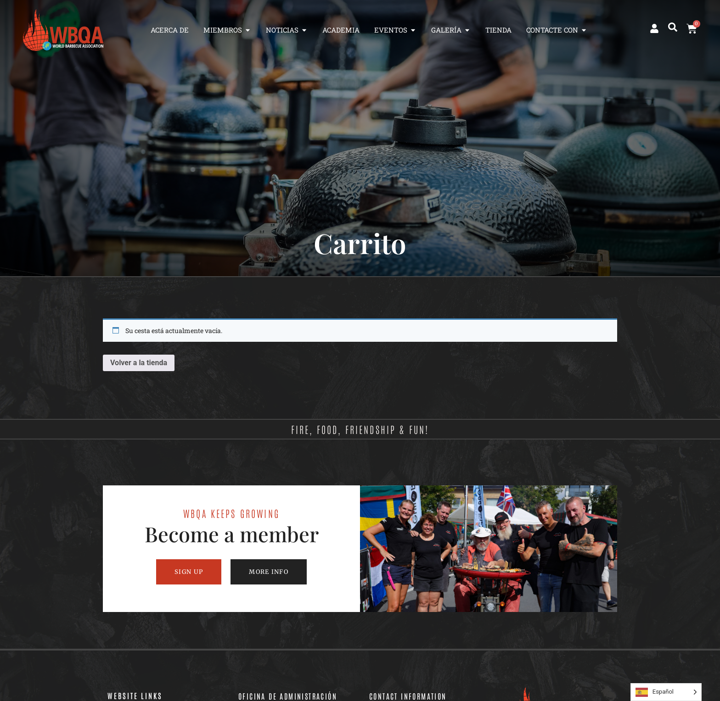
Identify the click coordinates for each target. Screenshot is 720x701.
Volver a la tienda (138, 362)
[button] (672, 27)
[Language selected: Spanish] (666, 692)
